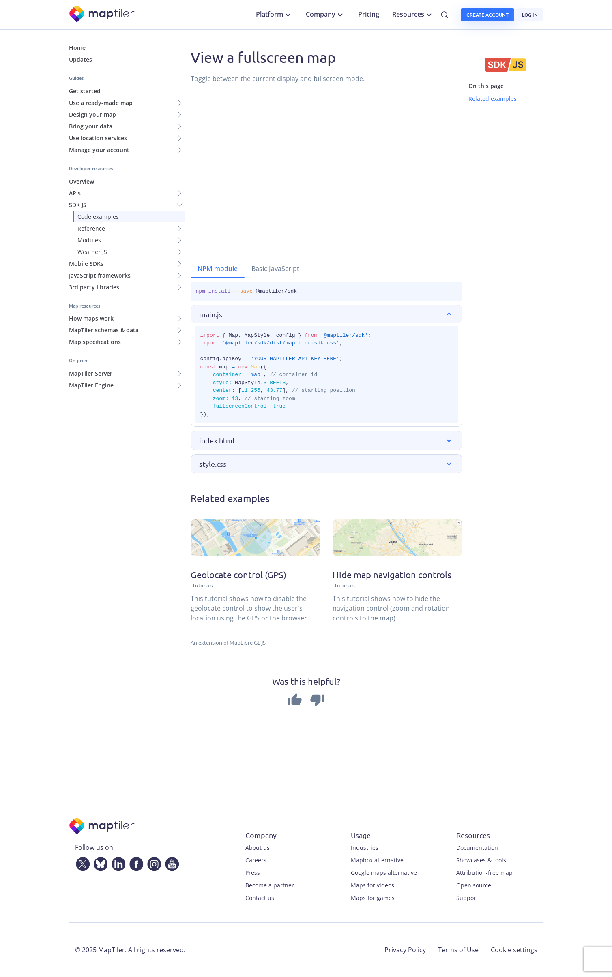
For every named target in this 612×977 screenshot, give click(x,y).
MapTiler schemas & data (104, 330)
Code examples (98, 216)
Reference (91, 228)
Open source (473, 885)
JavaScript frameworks (100, 275)
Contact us (259, 898)
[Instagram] (152, 862)
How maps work (91, 318)
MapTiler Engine (91, 385)
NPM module (218, 268)
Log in (530, 14)
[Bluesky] (99, 862)
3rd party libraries (94, 287)
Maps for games (373, 898)
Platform (274, 14)
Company (325, 14)
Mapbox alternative (377, 860)
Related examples (492, 99)
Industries (364, 847)
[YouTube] (170, 862)
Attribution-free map (484, 873)
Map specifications (95, 342)
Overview (81, 181)
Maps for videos (372, 885)
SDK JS (77, 205)
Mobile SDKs (86, 263)
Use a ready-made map (101, 103)
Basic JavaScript (275, 268)
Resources (413, 14)
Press (252, 873)
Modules (89, 240)
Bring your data (90, 126)
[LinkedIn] (117, 862)
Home (77, 47)
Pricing (368, 14)
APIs (75, 193)
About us (257, 847)
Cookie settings (514, 949)
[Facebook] (134, 862)
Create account (487, 14)
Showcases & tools (481, 860)
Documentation (477, 847)
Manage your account (99, 150)
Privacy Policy (405, 949)
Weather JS (92, 252)
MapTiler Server (90, 373)
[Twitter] (81, 862)
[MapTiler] (102, 15)
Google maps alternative (384, 873)
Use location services (98, 138)
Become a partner (269, 885)
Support (467, 898)
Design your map (92, 114)
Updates (80, 59)
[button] (326, 314)
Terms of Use (458, 949)
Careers (255, 860)
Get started (85, 91)
